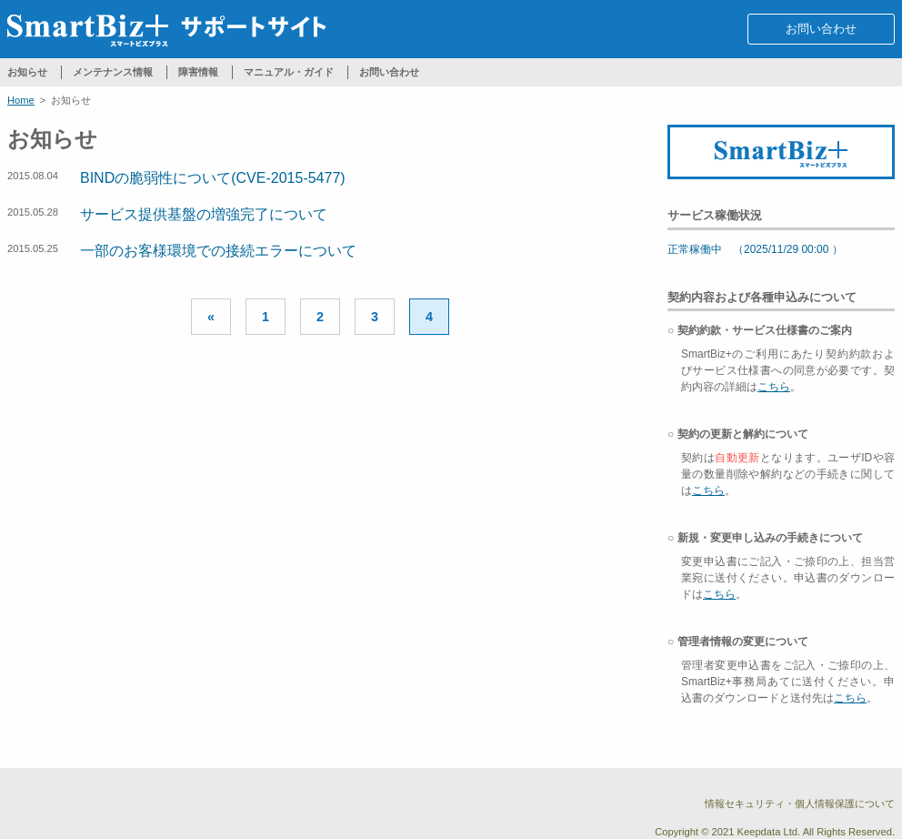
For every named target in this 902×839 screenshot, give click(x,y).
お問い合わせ (821, 28)
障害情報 (198, 71)
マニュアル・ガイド (289, 71)
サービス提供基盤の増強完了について (203, 214)
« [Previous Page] (211, 316)
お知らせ (27, 71)
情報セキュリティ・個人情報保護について (800, 803)
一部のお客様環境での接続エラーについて (218, 250)
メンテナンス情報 (113, 71)
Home (21, 100)
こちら (773, 386)
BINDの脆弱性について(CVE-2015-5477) (213, 178)
